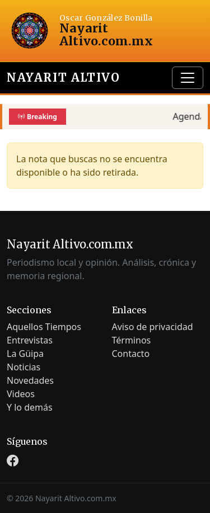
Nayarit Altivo (63, 77)
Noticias (23, 367)
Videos (21, 394)
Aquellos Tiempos (44, 327)
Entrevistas (30, 340)
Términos (131, 340)
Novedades (30, 380)
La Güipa (25, 353)
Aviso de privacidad (152, 327)
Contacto (131, 353)
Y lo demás (30, 407)
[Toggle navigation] (187, 78)
